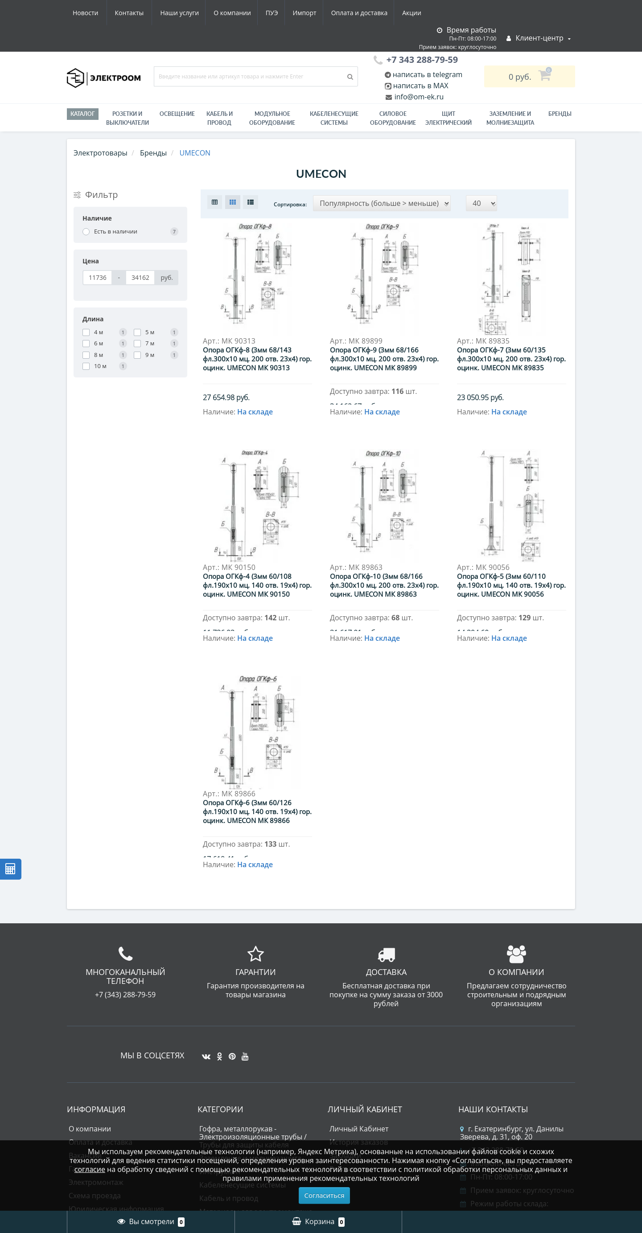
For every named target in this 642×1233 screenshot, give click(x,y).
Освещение (177, 114)
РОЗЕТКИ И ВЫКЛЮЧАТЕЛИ (127, 118)
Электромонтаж (96, 1052)
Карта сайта (89, 1132)
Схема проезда (95, 1065)
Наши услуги (92, 12)
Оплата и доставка (279, 12)
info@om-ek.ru (418, 97)
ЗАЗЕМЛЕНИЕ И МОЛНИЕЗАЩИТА (510, 118)
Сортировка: (290, 204)
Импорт (223, 12)
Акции (333, 12)
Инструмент (220, 1041)
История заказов (358, 1011)
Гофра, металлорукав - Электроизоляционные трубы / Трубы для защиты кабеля (253, 1006)
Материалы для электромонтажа (256, 1081)
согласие (89, 1169)
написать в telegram (427, 74)
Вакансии (85, 1025)
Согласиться (325, 1195)
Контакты (416, 12)
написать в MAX (421, 85)
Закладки (345, 1025)
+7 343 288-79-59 (492, 1019)
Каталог (82, 114)
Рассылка (345, 1038)
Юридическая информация (116, 1078)
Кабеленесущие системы (334, 118)
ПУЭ (188, 12)
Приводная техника (233, 1121)
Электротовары (101, 153)
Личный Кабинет (358, 998)
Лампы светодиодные (237, 1108)
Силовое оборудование (393, 118)
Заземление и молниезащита (250, 1027)
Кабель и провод (219, 118)
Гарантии (85, 1038)
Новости (372, 12)
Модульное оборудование (272, 118)
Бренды (560, 114)
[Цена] (97, 277)
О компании (146, 12)
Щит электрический (448, 118)
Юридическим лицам (106, 1092)
